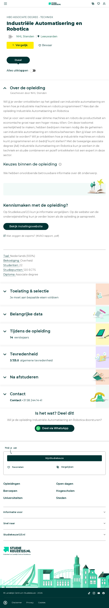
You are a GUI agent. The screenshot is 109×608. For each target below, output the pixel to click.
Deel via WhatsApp (52, 428)
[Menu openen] (5, 3)
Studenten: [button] (11, 265)
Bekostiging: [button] (11, 260)
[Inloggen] (104, 3)
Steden (61, 498)
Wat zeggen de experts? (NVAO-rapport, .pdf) (31, 235)
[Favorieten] (98, 3)
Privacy (30, 602)
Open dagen (64, 483)
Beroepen (10, 490)
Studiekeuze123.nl (14, 534)
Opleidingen (11, 483)
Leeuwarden (49, 36)
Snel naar (9, 523)
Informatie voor (13, 512)
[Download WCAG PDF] (5, 603)
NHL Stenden (25, 36)
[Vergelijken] (93, 3)
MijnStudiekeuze (54, 458)
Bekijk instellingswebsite (26, 226)
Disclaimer (17, 602)
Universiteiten (13, 498)
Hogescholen (65, 490)
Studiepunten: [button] (13, 269)
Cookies (41, 602)
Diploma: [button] (9, 274)
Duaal (18, 60)
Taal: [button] (6, 256)
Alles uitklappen (21, 70)
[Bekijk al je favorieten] (15, 467)
